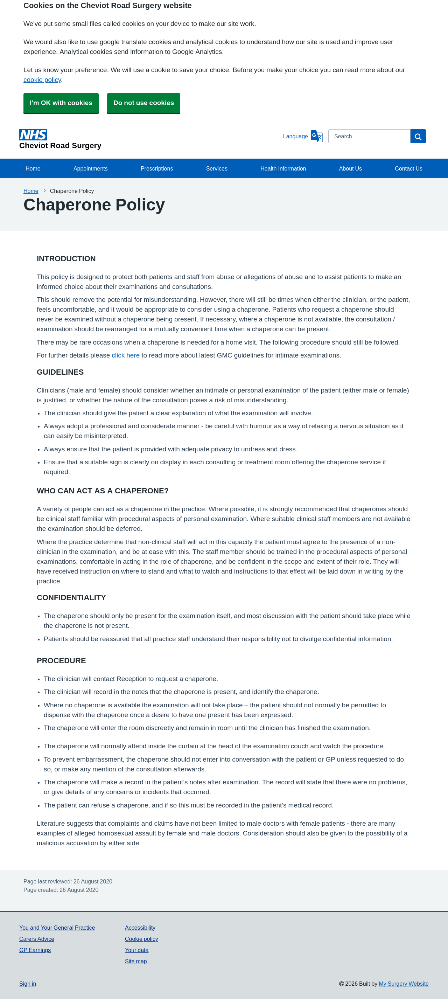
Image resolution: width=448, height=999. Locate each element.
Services (216, 168)
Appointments (91, 168)
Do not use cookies (143, 102)
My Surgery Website (404, 983)
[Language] (303, 136)
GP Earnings (35, 950)
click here (126, 355)
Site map (136, 961)
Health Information (283, 168)
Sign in (27, 983)
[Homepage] (149, 139)
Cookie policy (141, 939)
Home (33, 168)
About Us (350, 168)
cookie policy (42, 79)
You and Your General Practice (57, 927)
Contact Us (408, 168)
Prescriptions (157, 168)
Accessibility (140, 927)
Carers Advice (36, 939)
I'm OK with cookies (61, 102)
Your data (136, 950)
